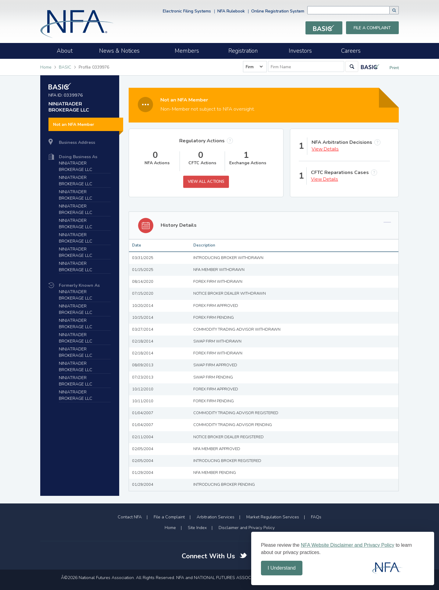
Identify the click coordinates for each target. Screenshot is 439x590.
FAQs (316, 517)
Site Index (197, 528)
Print (389, 68)
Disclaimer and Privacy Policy (247, 528)
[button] (394, 10)
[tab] (263, 226)
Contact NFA (130, 517)
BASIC (65, 67)
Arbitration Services (215, 517)
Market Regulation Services (272, 517)
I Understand (282, 567)
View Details (325, 149)
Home (46, 67)
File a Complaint (372, 28)
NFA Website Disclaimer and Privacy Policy (347, 545)
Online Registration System (277, 11)
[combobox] (358, 10)
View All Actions (206, 181)
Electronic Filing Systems (187, 11)
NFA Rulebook (231, 11)
